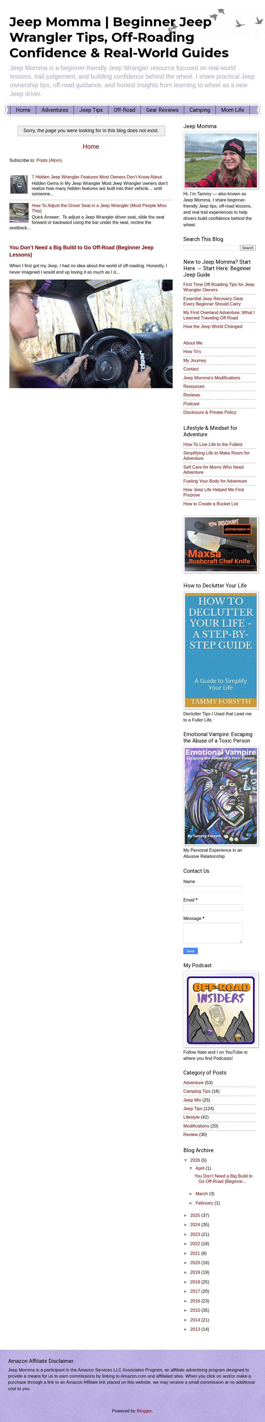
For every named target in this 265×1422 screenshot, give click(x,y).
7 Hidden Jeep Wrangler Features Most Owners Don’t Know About (97, 176)
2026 (195, 1160)
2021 (195, 1253)
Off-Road (124, 110)
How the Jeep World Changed (212, 326)
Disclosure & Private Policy (209, 412)
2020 (195, 1262)
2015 (195, 1310)
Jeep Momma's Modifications (211, 377)
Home (23, 110)
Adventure (193, 1082)
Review (190, 1134)
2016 (195, 1301)
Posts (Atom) (49, 160)
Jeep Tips (91, 110)
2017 (195, 1291)
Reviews (191, 394)
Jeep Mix (192, 1100)
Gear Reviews (162, 110)
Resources (194, 386)
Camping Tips (196, 1091)
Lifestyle (191, 1117)
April (200, 1168)
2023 (195, 1234)
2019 (195, 1272)
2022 (195, 1243)
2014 (195, 1319)
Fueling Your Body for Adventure (215, 481)
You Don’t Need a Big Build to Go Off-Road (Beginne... (223, 1178)
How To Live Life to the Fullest (212, 444)
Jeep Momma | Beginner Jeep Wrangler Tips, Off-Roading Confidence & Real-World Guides (119, 37)
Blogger (144, 1410)
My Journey (194, 360)
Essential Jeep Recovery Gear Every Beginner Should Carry (213, 301)
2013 (195, 1329)
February (204, 1203)
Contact (191, 369)
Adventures (54, 110)
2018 (195, 1282)
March (202, 1193)
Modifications (196, 1126)
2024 (195, 1224)
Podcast (191, 403)
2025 (195, 1215)
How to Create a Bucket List (210, 503)
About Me (192, 343)
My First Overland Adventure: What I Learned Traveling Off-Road (219, 315)
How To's (192, 351)
